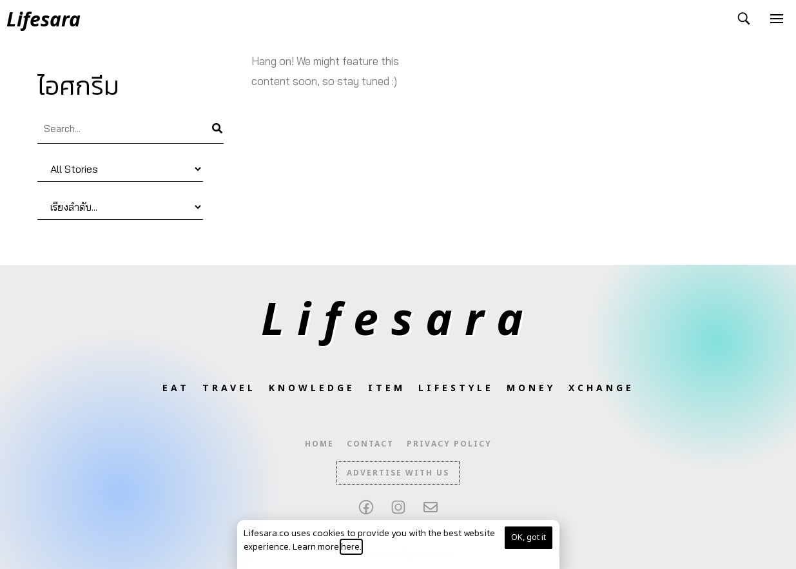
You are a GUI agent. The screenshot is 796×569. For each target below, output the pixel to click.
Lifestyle (456, 388)
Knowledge (312, 388)
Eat (175, 388)
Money (531, 388)
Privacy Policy (449, 443)
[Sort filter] (120, 207)
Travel (229, 388)
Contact (370, 443)
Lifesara (398, 318)
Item (386, 388)
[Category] (120, 169)
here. (351, 547)
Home (319, 443)
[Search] (217, 128)
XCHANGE (601, 388)
